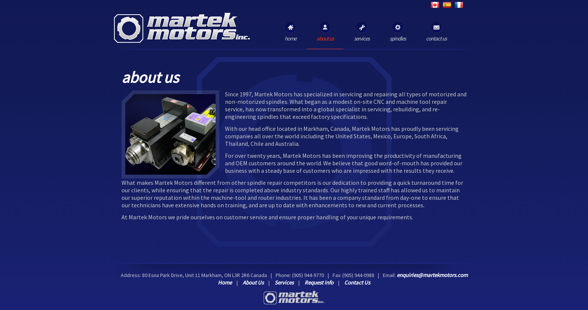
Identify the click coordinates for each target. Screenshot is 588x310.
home (290, 32)
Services (284, 282)
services (361, 32)
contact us (436, 32)
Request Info (318, 282)
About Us (253, 282)
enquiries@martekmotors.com (432, 275)
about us (325, 32)
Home (225, 282)
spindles (398, 32)
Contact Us (357, 282)
